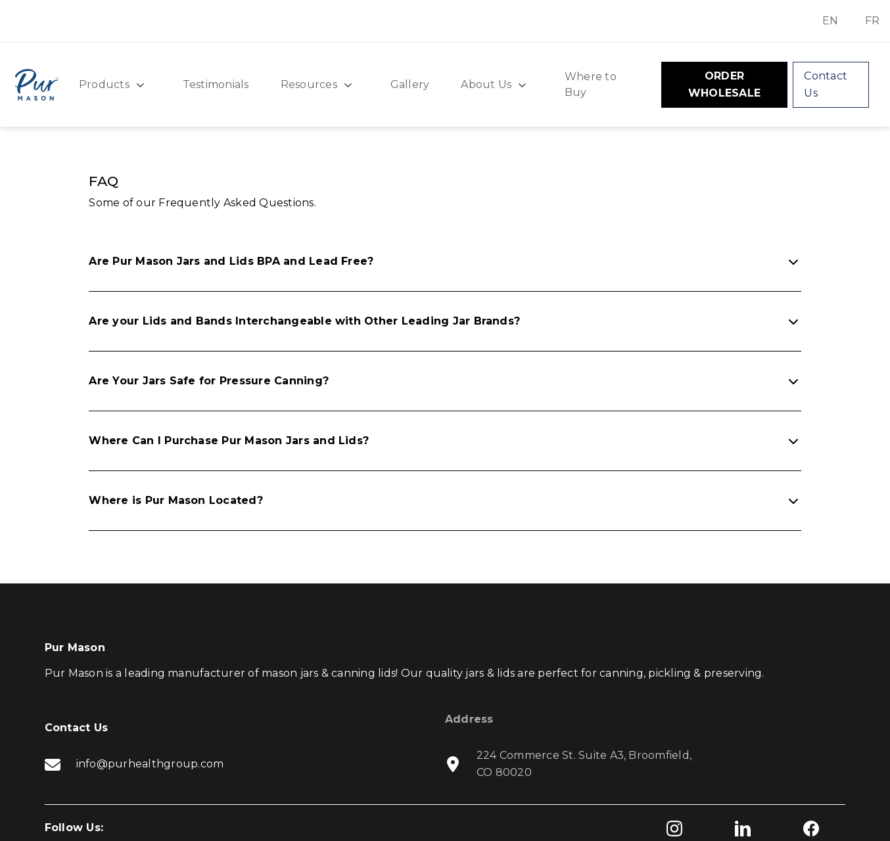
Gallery (410, 84)
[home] (37, 84)
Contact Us (825, 84)
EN (830, 20)
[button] (115, 84)
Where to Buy (591, 84)
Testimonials (216, 84)
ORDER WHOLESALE (724, 84)
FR (872, 20)
